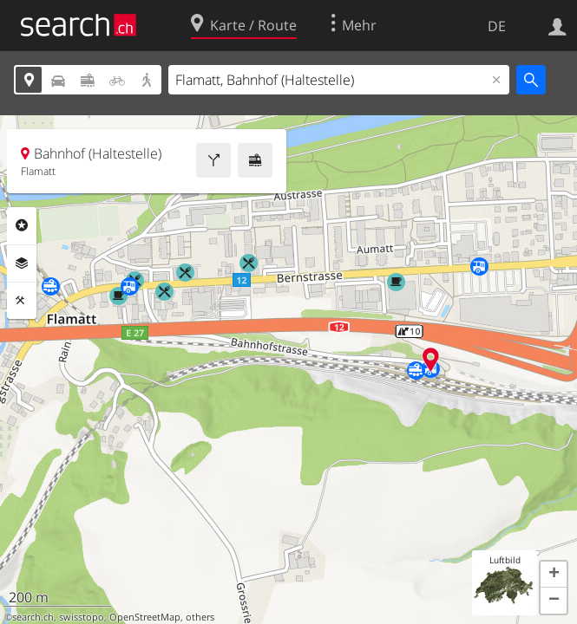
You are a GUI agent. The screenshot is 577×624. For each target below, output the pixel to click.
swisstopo (81, 617)
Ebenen (21, 263)
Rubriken (21, 225)
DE (497, 26)
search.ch (33, 617)
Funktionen (21, 301)
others (200, 617)
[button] (554, 575)
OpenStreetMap (144, 617)
